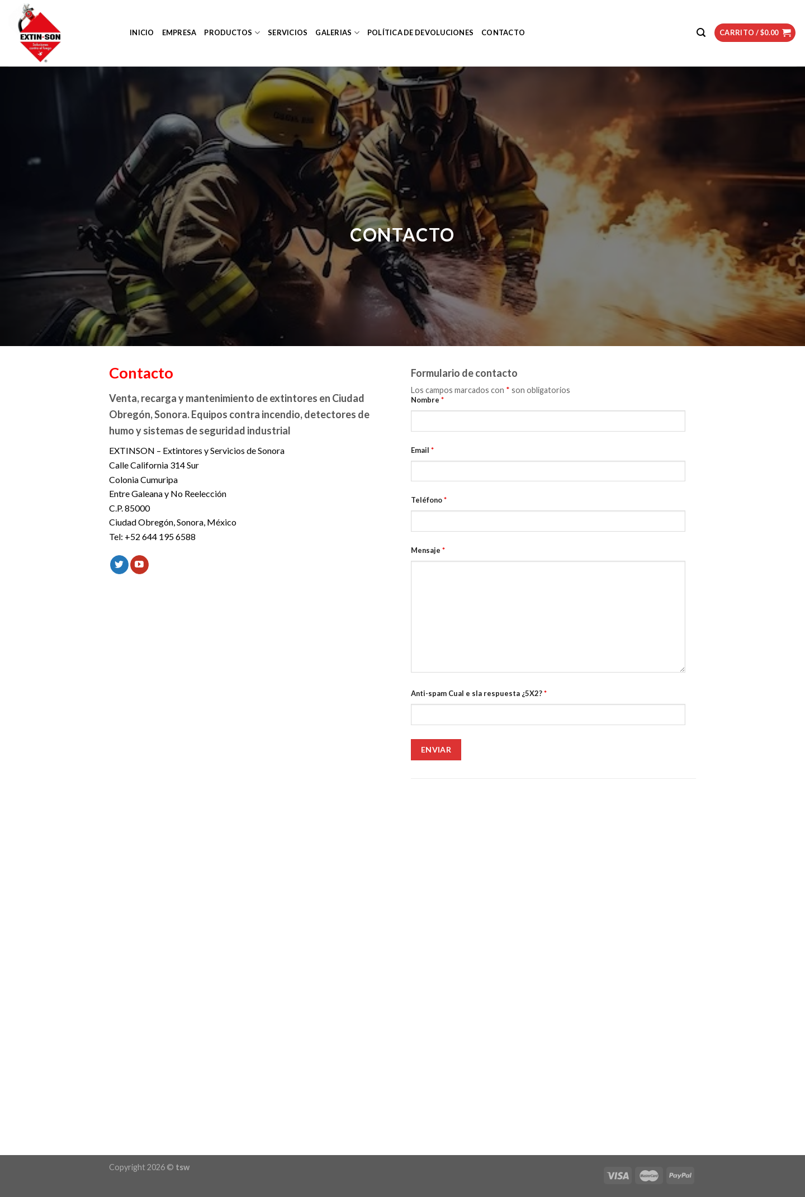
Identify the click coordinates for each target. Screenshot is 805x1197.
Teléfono (429, 499)
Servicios (287, 32)
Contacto (503, 32)
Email (422, 450)
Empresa (179, 32)
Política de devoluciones (420, 32)
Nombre (427, 399)
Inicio (142, 32)
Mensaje (428, 550)
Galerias (337, 32)
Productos (232, 32)
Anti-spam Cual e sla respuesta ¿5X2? (479, 693)
